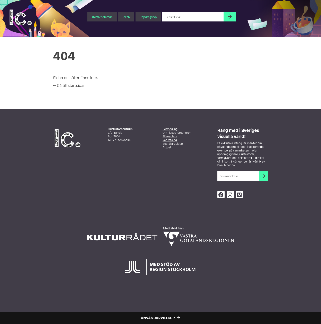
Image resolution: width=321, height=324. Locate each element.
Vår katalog (170, 140)
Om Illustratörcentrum (177, 133)
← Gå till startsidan (69, 85)
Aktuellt (168, 147)
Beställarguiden (173, 144)
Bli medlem (170, 136)
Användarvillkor (158, 318)
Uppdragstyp (148, 17)
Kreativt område (102, 17)
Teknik (126, 17)
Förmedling (170, 129)
